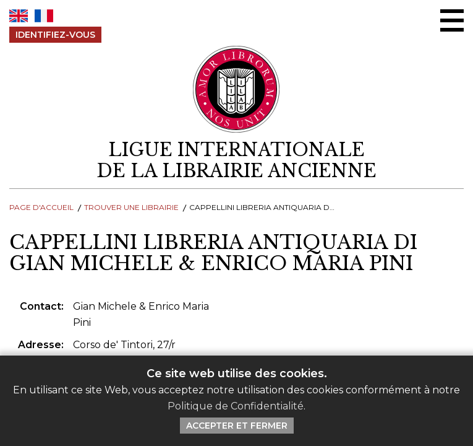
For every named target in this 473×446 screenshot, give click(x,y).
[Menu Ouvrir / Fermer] (452, 20)
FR (44, 15)
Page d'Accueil (41, 207)
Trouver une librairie (131, 207)
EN (18, 15)
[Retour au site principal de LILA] (236, 89)
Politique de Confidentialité (236, 406)
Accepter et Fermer (237, 425)
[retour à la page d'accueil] (236, 160)
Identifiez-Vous (55, 34)
